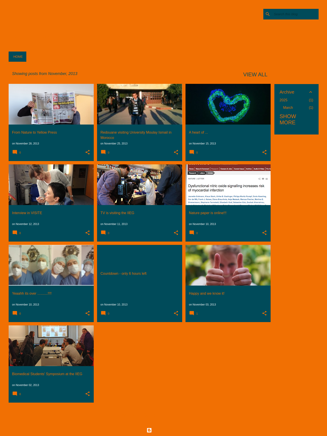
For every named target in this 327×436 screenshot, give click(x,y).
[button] (87, 153)
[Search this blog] (295, 14)
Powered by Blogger (164, 430)
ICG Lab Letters (78, 19)
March (288, 107)
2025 (284, 100)
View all (255, 74)
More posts (139, 415)
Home (18, 56)
